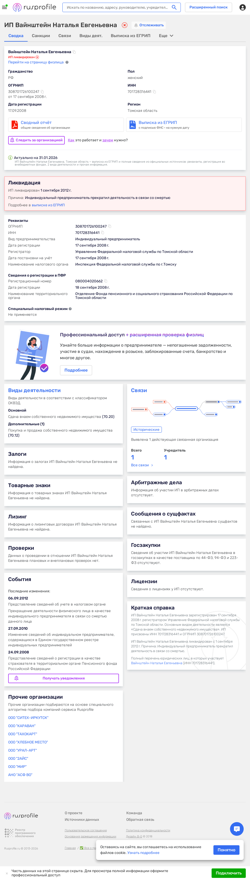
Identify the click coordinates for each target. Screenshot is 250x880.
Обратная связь (140, 819)
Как (71, 139)
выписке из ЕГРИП (48, 204)
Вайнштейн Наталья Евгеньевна (156, 664)
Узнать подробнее (143, 853)
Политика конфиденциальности (148, 830)
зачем (107, 139)
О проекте (73, 813)
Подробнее (125, 353)
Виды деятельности (34, 391)
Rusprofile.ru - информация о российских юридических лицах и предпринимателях (34, 7)
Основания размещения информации (90, 836)
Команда (134, 813)
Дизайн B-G (134, 836)
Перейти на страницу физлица (36, 62)
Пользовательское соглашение (86, 830)
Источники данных (82, 819)
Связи (139, 391)
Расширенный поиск (208, 7)
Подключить (229, 873)
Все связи (140, 466)
